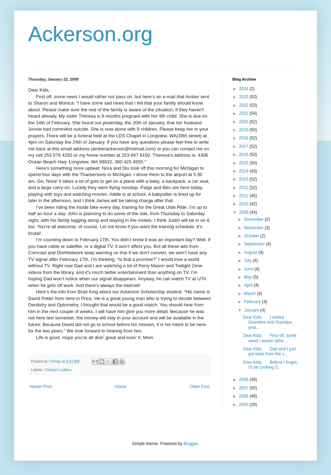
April (249, 285)
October (252, 235)
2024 (244, 88)
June (249, 269)
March (250, 293)
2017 (244, 146)
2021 (244, 113)
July (248, 260)
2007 (244, 388)
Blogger (190, 443)
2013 (244, 179)
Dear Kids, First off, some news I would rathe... (269, 338)
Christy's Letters (57, 370)
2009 (244, 212)
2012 (244, 187)
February (253, 301)
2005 (244, 404)
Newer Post (41, 386)
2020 (244, 121)
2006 (244, 396)
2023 (244, 96)
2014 (244, 171)
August (251, 252)
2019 (244, 129)
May (248, 277)
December (254, 219)
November (254, 227)
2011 (244, 195)
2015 (244, 163)
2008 (244, 379)
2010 (244, 203)
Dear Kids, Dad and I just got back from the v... (269, 351)
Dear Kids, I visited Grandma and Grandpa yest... (267, 322)
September (255, 244)
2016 (244, 154)
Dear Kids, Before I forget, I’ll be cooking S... (270, 365)
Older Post (199, 386)
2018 (244, 138)
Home (120, 386)
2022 (244, 105)
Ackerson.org (90, 34)
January (252, 310)
